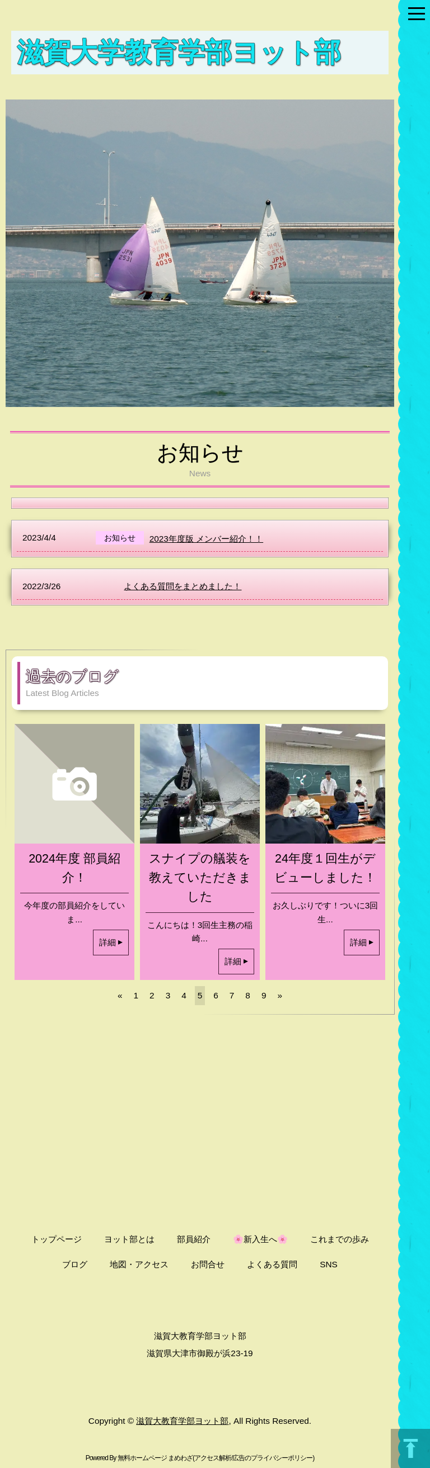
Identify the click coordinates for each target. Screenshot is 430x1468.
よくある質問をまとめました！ (182, 586)
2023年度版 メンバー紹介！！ (206, 538)
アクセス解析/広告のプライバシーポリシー (253, 1458)
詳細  (111, 942)
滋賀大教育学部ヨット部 (182, 1421)
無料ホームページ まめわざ (155, 1458)
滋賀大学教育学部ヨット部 (179, 52)
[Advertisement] (200, 1117)
